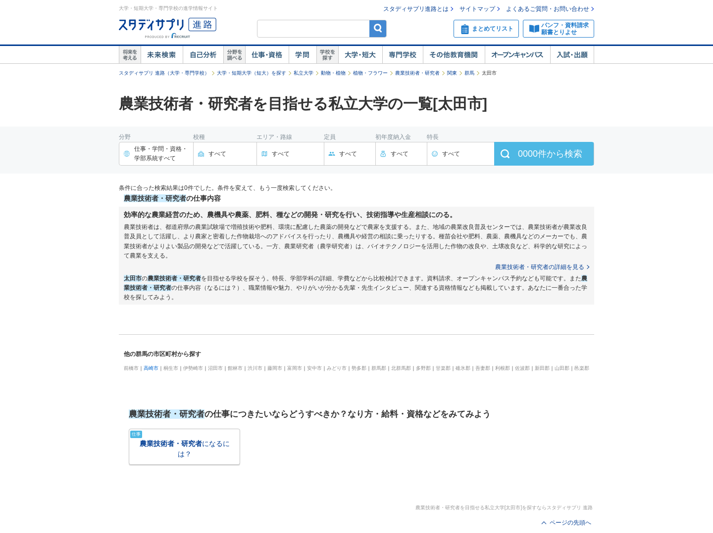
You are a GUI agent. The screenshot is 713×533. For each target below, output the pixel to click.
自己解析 (203, 55)
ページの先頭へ (570, 522)
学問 (302, 55)
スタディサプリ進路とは (416, 8)
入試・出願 (572, 55)
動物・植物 (333, 73)
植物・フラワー (370, 73)
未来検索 (162, 55)
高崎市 (151, 368)
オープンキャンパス (517, 55)
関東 (452, 73)
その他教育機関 (454, 55)
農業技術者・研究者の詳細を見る (539, 267)
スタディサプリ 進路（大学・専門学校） (164, 73)
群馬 (469, 73)
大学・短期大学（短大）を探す (251, 73)
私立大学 (303, 73)
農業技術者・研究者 (417, 73)
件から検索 (550, 154)
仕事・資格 (267, 55)
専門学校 (402, 55)
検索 (378, 28)
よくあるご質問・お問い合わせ (547, 8)
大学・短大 (360, 55)
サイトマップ (477, 8)
